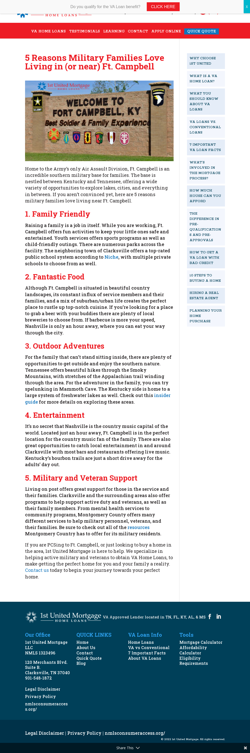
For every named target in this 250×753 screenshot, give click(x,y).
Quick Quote (89, 658)
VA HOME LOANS (48, 32)
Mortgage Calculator (200, 642)
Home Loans (141, 642)
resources (138, 527)
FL (175, 616)
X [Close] (247, 7)
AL (191, 616)
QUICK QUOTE (201, 31)
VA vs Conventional (149, 647)
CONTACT (138, 32)
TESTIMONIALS (84, 32)
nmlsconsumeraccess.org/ (46, 706)
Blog (81, 663)
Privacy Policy (40, 696)
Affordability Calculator (193, 650)
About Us (85, 647)
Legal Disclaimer (42, 689)
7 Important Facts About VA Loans (147, 655)
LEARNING (113, 32)
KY (183, 616)
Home (82, 642)
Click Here (163, 7)
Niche (111, 257)
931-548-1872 (38, 678)
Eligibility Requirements (193, 660)
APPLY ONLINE (166, 32)
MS (202, 616)
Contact (84, 652)
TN (168, 616)
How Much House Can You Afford (205, 196)
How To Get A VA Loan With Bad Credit (204, 257)
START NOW (198, 342)
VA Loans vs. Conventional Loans (205, 127)
